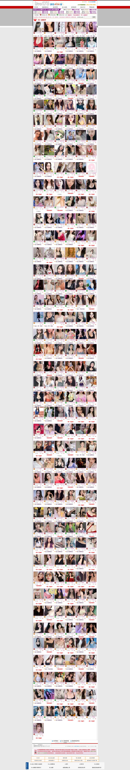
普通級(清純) (61, 15)
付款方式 (82, 7)
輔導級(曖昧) (53, 15)
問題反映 (91, 7)
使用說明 (73, 7)
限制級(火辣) (45, 15)
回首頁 (36, 7)
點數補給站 (45, 7)
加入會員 (64, 7)
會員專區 (55, 7)
